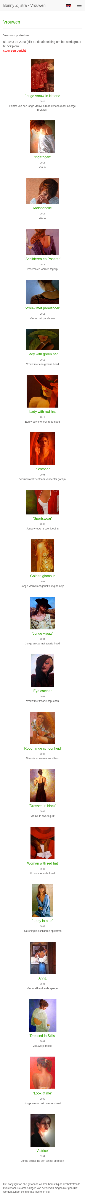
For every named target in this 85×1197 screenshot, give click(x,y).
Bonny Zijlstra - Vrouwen (24, 5)
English (68, 5)
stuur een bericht (14, 50)
